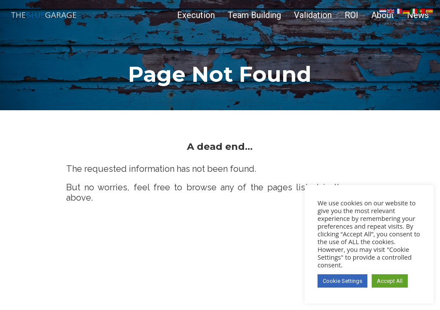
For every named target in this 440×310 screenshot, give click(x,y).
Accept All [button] (390, 281)
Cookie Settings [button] (342, 281)
